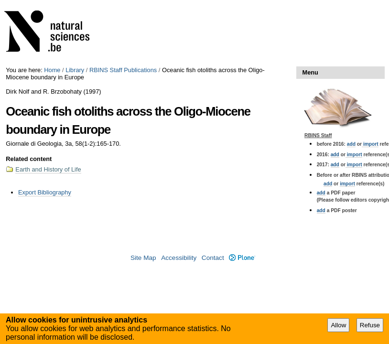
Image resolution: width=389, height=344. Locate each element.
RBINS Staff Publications (123, 70)
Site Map (143, 257)
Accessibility (178, 257)
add (351, 144)
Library (74, 70)
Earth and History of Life (48, 169)
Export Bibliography (44, 192)
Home (52, 70)
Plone (242, 257)
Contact (213, 257)
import (370, 144)
